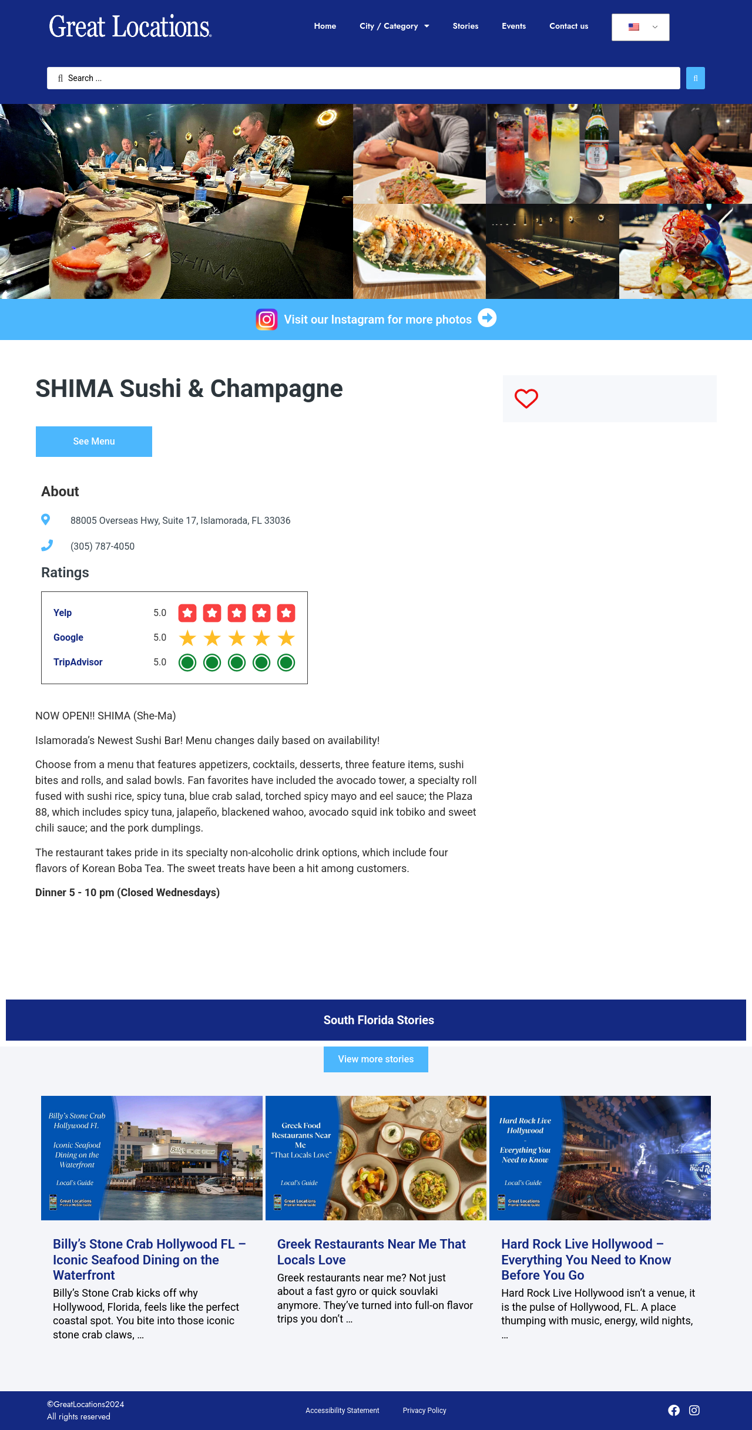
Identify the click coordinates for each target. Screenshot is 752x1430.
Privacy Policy (424, 1411)
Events (514, 26)
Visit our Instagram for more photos (378, 319)
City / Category (394, 26)
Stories (466, 26)
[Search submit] (695, 78)
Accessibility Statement (342, 1411)
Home (325, 26)
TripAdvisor (78, 662)
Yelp (62, 612)
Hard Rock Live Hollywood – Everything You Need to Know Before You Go (586, 1260)
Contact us (568, 26)
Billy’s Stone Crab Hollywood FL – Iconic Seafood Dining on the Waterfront (149, 1260)
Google (68, 637)
